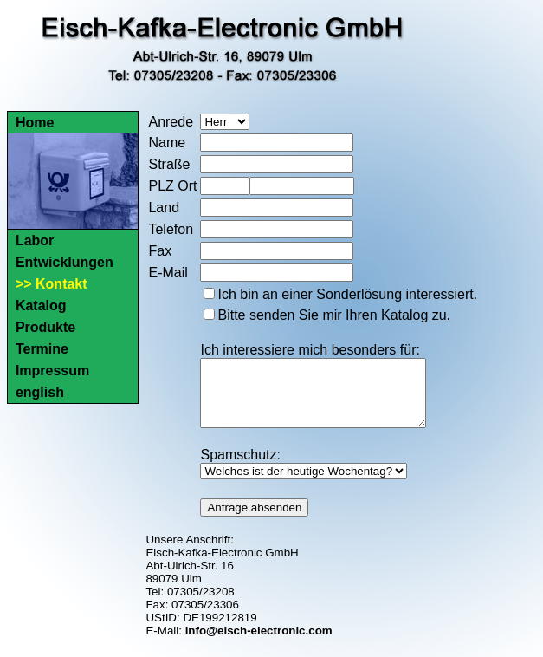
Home (35, 122)
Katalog (41, 305)
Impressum (52, 370)
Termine (42, 349)
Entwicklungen (64, 262)
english (40, 392)
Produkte (45, 327)
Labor (35, 240)
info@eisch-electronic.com (258, 643)
